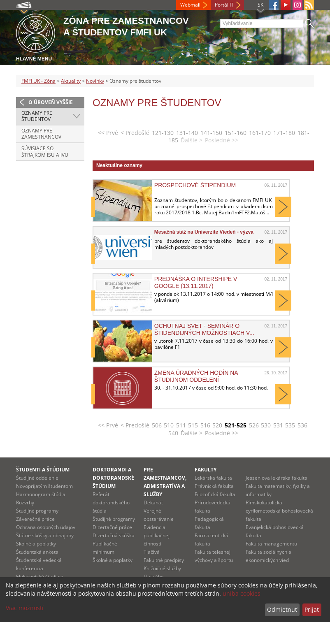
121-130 (163, 133)
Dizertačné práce (112, 527)
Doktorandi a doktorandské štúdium (113, 478)
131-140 (187, 133)
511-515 (187, 425)
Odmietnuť (282, 609)
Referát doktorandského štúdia (111, 502)
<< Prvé (108, 133)
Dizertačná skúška (114, 535)
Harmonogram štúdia (40, 494)
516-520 (211, 425)
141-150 (211, 133)
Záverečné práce (35, 518)
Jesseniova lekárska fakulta (276, 477)
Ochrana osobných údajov (45, 527)
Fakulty (205, 469)
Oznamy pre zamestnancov (41, 134)
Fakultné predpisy (164, 560)
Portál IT (224, 4)
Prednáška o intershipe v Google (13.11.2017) (195, 282)
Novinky (95, 80)
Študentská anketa (37, 551)
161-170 (260, 133)
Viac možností (25, 608)
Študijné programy (37, 510)
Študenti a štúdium (43, 469)
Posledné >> (221, 433)
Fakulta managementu (271, 543)
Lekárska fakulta (213, 477)
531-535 (284, 425)
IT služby (153, 576)
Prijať (311, 609)
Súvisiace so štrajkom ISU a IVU (44, 151)
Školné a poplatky (36, 543)
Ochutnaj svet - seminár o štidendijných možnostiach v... (204, 329)
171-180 (284, 133)
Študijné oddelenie (37, 477)
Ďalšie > (191, 433)
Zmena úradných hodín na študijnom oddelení (196, 376)
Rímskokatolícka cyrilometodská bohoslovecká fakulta (279, 510)
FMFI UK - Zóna (38, 80)
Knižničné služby (162, 568)
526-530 (260, 425)
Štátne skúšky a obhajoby (45, 535)
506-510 (163, 425)
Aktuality (71, 80)
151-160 (235, 133)
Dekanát (153, 502)
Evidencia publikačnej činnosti (157, 535)
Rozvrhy (25, 502)
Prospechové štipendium (195, 185)
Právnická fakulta (214, 486)
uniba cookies (241, 593)
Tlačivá (152, 551)
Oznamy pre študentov (36, 116)
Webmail (190, 4)
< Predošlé (135, 133)
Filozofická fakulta (215, 494)
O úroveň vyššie (50, 102)
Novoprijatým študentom (44, 486)
